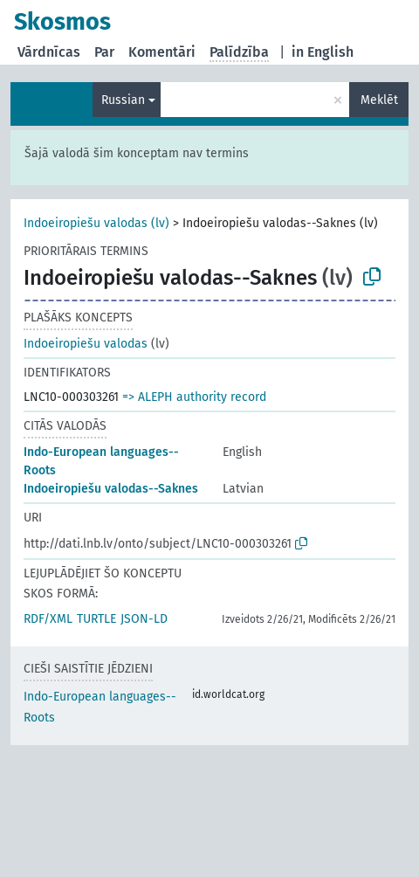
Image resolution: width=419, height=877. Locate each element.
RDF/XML (48, 618)
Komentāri (162, 52)
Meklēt (379, 100)
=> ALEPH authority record (194, 397)
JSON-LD (144, 618)
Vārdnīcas (48, 52)
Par (104, 52)
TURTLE (96, 618)
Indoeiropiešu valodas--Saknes (111, 488)
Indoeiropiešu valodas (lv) (96, 223)
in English (323, 52)
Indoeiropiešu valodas (86, 343)
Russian (123, 100)
